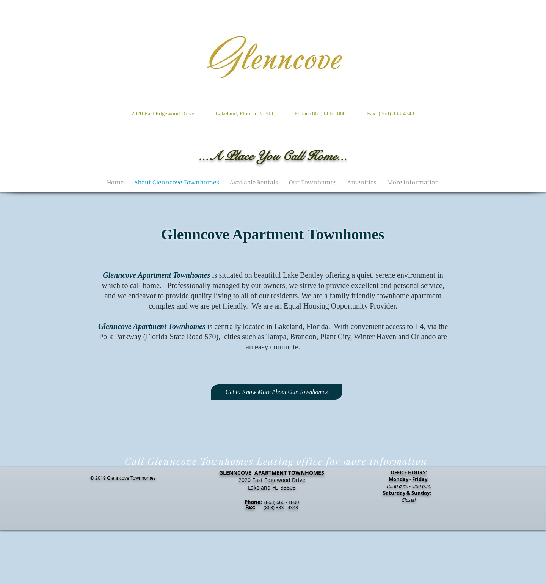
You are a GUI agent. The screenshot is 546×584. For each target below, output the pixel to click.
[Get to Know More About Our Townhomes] (276, 392)
